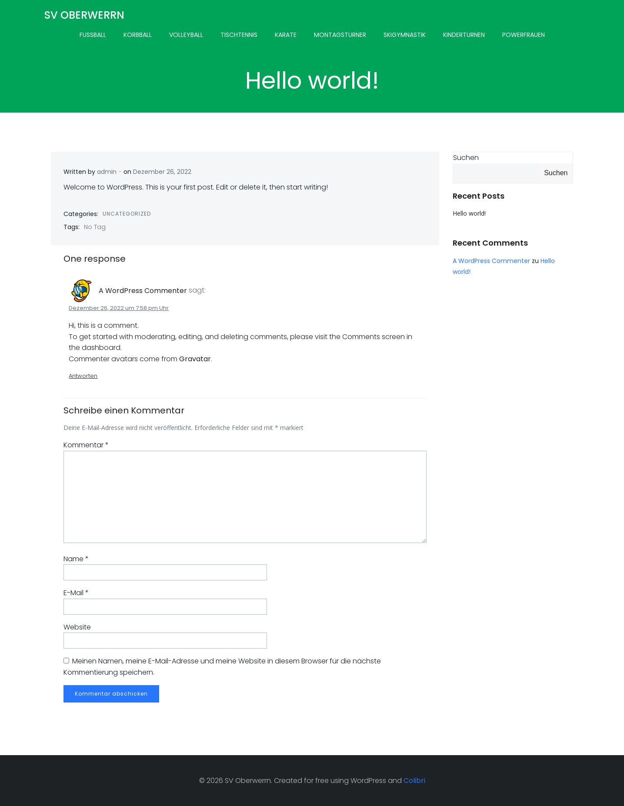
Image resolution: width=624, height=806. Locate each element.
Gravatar (195, 359)
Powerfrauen (523, 34)
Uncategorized (127, 213)
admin (107, 171)
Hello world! (469, 213)
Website (77, 627)
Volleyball (186, 34)
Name (76, 559)
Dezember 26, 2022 (162, 171)
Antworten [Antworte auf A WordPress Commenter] (83, 376)
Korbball (137, 34)
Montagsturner (340, 34)
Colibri (414, 781)
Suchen (466, 158)
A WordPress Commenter (143, 291)
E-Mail (76, 593)
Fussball (93, 34)
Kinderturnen (464, 34)
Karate (286, 34)
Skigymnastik (405, 34)
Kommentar (86, 445)
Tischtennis (238, 34)
